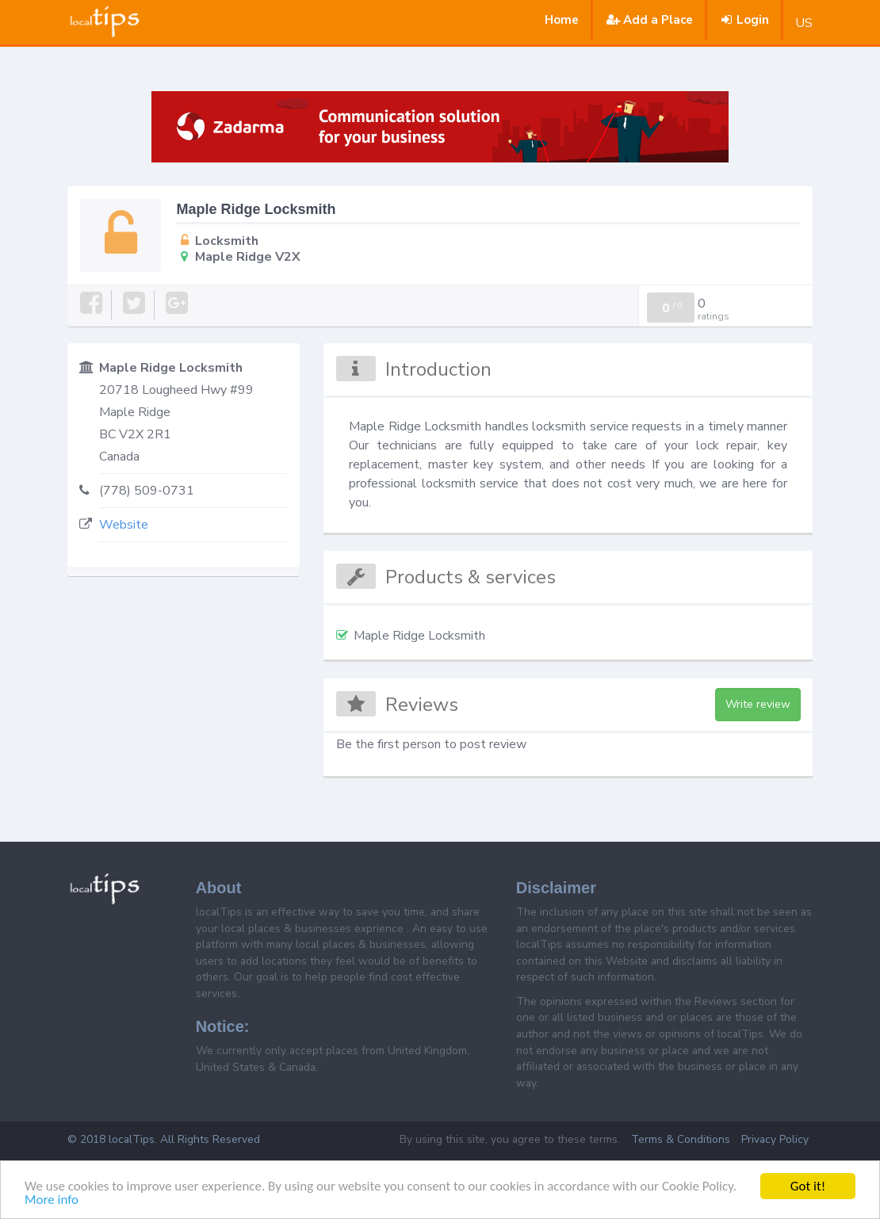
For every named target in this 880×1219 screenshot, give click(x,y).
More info (51, 1200)
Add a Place (648, 20)
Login (744, 20)
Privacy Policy (775, 1139)
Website (123, 524)
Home (562, 20)
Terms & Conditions (680, 1139)
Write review (757, 704)
